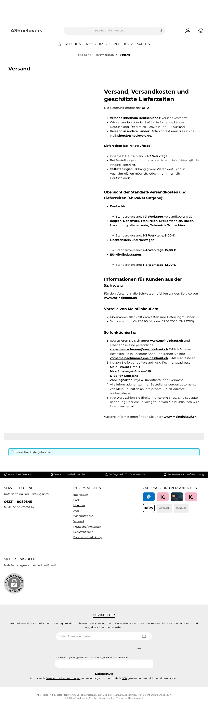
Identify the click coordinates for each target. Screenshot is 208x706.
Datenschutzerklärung (87, 537)
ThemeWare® (135, 698)
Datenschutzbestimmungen (63, 678)
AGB (76, 510)
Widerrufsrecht (83, 515)
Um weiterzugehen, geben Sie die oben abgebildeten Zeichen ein (92, 657)
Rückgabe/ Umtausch (87, 526)
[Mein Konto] (187, 31)
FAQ (76, 500)
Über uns (79, 505)
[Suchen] (160, 31)
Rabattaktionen (83, 531)
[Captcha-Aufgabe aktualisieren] (139, 650)
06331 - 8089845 (18, 502)
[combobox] (110, 31)
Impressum (80, 494)
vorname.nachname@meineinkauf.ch (139, 349)
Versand (78, 521)
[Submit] (144, 636)
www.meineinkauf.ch (120, 298)
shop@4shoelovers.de (134, 135)
